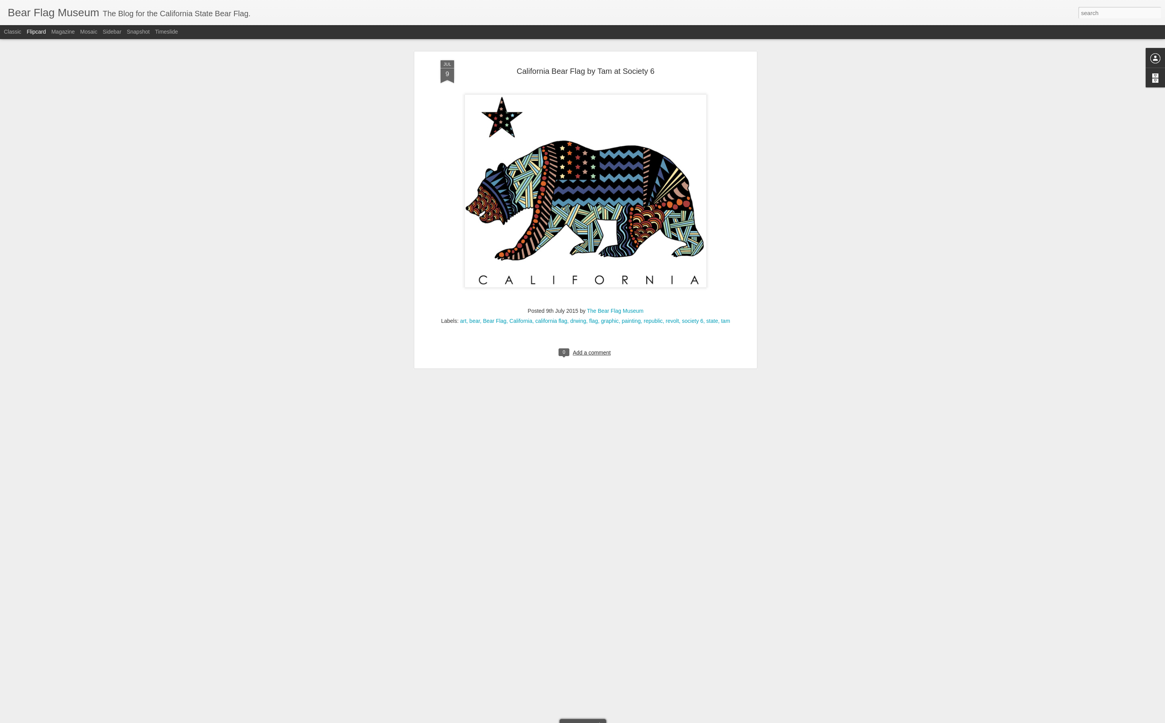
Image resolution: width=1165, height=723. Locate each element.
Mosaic (88, 32)
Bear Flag (495, 103)
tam (725, 103)
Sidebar (112, 32)
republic (653, 103)
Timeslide (166, 32)
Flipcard (36, 32)
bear (475, 103)
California (520, 103)
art (463, 103)
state (712, 103)
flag (593, 103)
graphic (610, 103)
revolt (672, 103)
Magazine (63, 32)
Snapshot (138, 32)
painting (631, 103)
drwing (578, 103)
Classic (12, 32)
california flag (551, 103)
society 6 (692, 103)
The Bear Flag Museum (615, 93)
